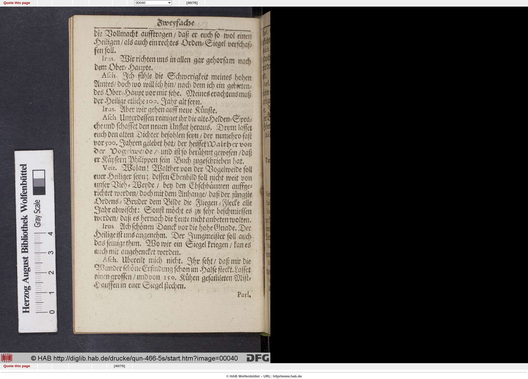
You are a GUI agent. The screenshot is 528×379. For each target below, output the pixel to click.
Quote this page (16, 3)
